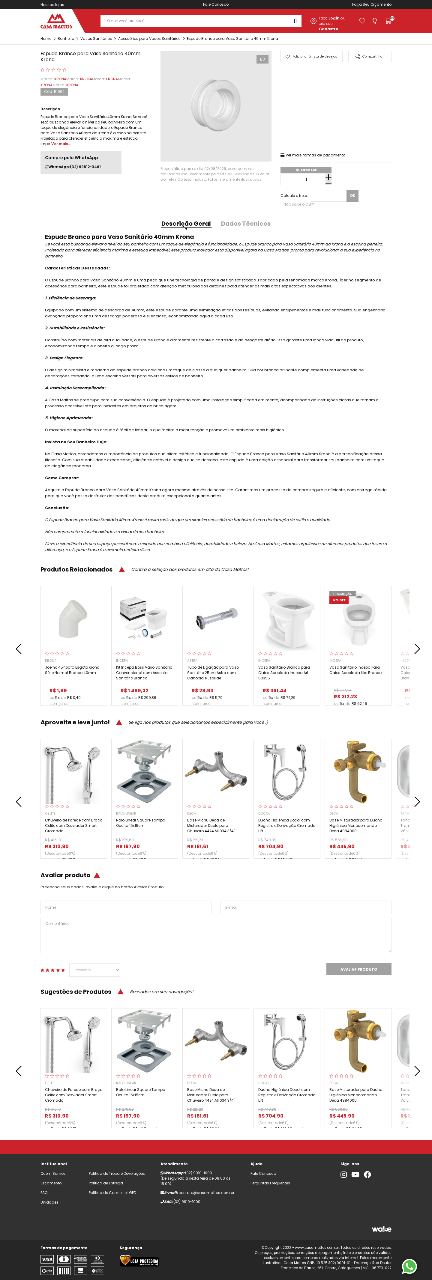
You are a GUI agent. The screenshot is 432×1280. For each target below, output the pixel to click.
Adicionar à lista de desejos (311, 56)
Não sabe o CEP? (299, 204)
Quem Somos (53, 1173)
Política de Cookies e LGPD (112, 1192)
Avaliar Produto (358, 969)
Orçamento (381, 4)
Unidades (49, 1202)
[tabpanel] (216, 106)
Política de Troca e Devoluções (117, 1173)
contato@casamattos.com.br (206, 1192)
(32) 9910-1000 (198, 1172)
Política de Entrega (106, 1183)
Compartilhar (370, 56)
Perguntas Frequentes (270, 1183)
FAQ (43, 1192)
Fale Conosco (216, 4)
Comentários (216, 935)
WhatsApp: (73, 167)
